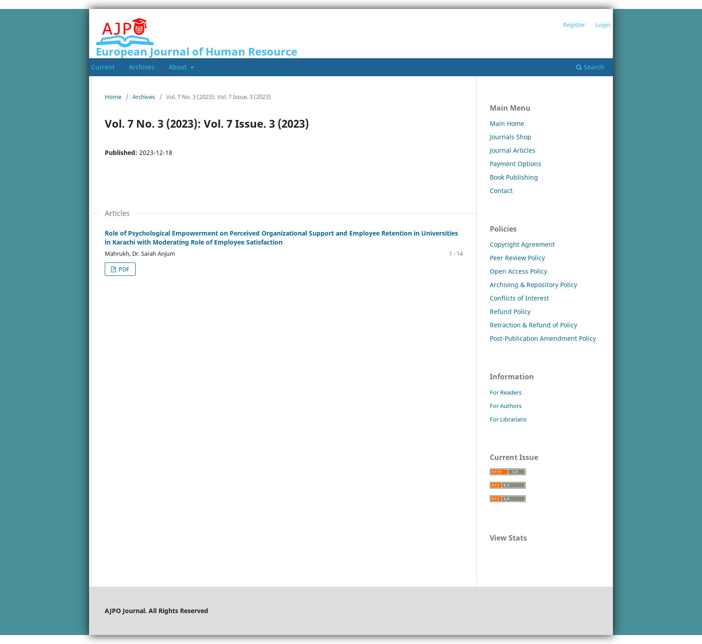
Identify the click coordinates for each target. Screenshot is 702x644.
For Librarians (508, 419)
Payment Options (515, 163)
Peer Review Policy (517, 257)
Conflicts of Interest (519, 298)
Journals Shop (510, 137)
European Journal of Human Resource (196, 51)
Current (103, 67)
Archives (141, 67)
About (178, 67)
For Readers (506, 392)
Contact (501, 190)
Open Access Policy (518, 271)
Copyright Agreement (522, 244)
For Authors (506, 406)
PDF (123, 269)
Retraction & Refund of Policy (533, 325)
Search (590, 67)
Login (603, 25)
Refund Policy (510, 311)
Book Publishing (514, 177)
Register (574, 25)
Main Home (507, 123)
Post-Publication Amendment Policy (543, 338)
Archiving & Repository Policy (533, 284)
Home (113, 97)
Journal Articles (512, 150)
